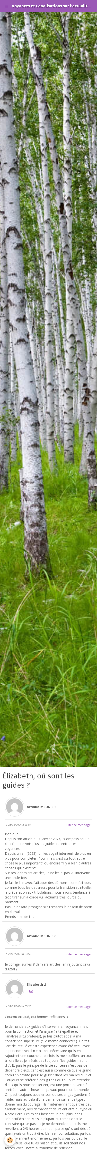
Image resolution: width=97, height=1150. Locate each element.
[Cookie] (9, 1140)
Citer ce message (78, 825)
